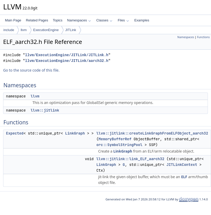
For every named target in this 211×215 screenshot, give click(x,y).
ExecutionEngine (46, 30)
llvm (24, 30)
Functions (203, 37)
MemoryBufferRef (115, 139)
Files (123, 20)
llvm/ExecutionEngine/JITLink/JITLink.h (66, 55)
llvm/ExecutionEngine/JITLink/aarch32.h (66, 60)
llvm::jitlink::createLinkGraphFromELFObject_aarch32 (152, 133)
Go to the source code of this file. (31, 70)
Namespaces (79, 20)
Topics (57, 20)
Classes (104, 20)
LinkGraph (75, 133)
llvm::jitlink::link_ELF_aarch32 (130, 158)
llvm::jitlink (45, 110)
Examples (141, 20)
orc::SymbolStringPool (119, 144)
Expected (14, 133)
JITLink (70, 30)
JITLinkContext (181, 164)
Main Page (13, 20)
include (8, 30)
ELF (184, 176)
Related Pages (37, 20)
